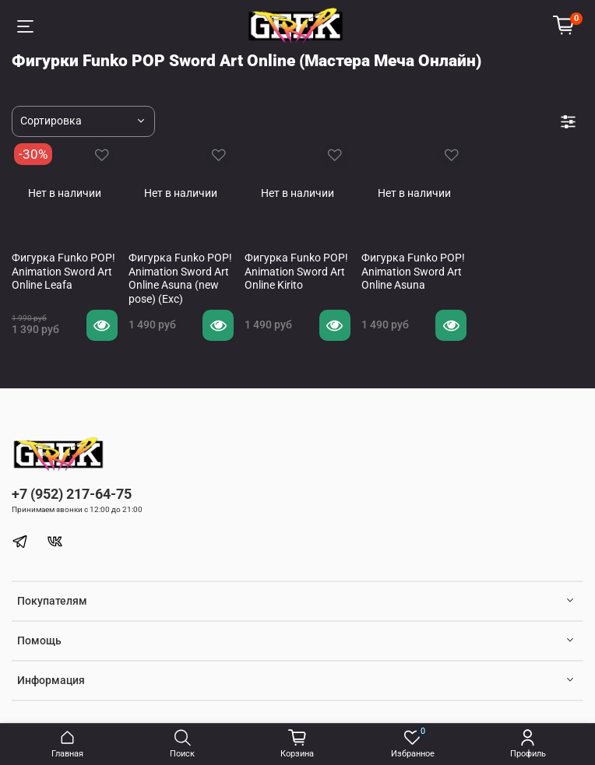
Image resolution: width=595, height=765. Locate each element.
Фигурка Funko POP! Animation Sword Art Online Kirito (296, 271)
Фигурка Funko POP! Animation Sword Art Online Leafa (63, 271)
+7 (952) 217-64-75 (72, 494)
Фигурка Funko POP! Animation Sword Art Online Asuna (413, 271)
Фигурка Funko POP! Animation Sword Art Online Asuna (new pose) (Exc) (180, 278)
